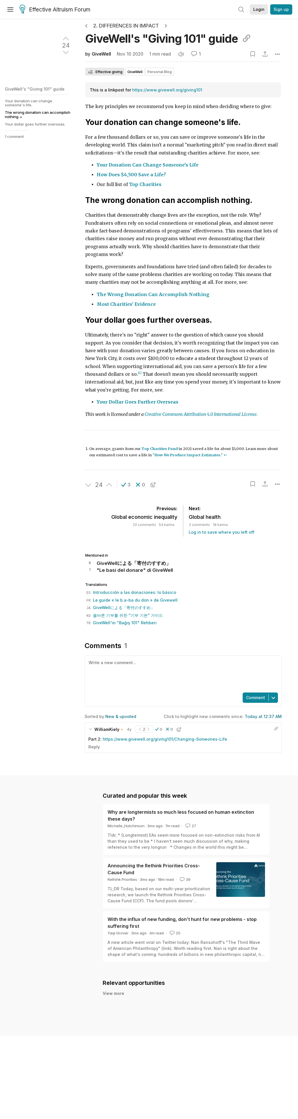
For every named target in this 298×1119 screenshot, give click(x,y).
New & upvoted (120, 716)
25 (174, 933)
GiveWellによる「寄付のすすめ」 (120, 607)
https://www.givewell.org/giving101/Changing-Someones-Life (165, 739)
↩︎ (225, 455)
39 (184, 879)
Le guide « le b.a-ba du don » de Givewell (132, 600)
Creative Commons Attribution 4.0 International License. (201, 414)
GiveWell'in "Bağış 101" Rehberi (121, 622)
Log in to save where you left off (221, 532)
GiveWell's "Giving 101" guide (35, 89)
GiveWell (101, 54)
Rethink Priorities (122, 879)
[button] (126, 484)
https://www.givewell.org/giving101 (167, 89)
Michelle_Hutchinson (126, 825)
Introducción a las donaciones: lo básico (131, 592)
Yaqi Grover (118, 933)
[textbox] (182, 673)
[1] (139, 373)
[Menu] (10, 9)
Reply (94, 746)
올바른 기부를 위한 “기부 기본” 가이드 (124, 615)
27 (190, 825)
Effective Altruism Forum (55, 9)
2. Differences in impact (126, 26)
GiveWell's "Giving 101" (168, 38)
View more (113, 999)
